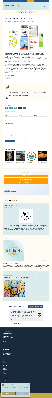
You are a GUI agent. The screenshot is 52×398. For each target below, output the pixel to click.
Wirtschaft (33, 12)
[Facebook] (6, 108)
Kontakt (4, 341)
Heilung (4, 364)
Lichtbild (4, 373)
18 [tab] (38, 325)
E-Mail (20, 115)
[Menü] (46, 6)
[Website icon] (7, 98)
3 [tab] (13, 325)
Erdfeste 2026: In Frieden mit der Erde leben (30, 164)
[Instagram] (7, 200)
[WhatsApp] (15, 108)
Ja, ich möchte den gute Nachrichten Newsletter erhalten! (16, 137)
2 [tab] (11, 325)
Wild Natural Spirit (8, 207)
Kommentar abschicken (10, 141)
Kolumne (4, 368)
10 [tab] (25, 325)
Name (6, 115)
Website (35, 115)
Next (43, 316)
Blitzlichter (5, 372)
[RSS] (14, 200)
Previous (8, 316)
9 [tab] (23, 325)
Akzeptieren (8, 393)
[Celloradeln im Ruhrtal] (20, 156)
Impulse (4, 366)
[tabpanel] (26, 316)
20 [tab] (41, 325)
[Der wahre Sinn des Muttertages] (9, 156)
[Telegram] (11, 108)
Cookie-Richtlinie (9, 395)
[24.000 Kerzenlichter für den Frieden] (42, 156)
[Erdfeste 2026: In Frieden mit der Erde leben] (31, 156)
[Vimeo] (12, 200)
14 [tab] (31, 325)
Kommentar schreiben (9, 123)
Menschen (5, 362)
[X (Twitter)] (10, 200)
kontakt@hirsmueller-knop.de (15, 280)
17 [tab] (36, 325)
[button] (28, 384)
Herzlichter (5, 365)
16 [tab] (35, 325)
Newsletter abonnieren (7, 345)
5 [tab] (16, 325)
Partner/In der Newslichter (12, 205)
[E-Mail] (20, 108)
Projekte (18, 12)
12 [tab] (28, 325)
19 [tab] (40, 325)
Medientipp (29, 21)
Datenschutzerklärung (16, 395)
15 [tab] (33, 325)
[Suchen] (44, 6)
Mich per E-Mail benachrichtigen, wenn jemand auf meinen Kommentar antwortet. (20, 120)
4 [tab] (15, 325)
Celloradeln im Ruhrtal (20, 162)
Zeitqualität (5, 371)
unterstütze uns (30, 1)
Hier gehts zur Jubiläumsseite (11, 75)
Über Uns (4, 380)
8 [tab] (21, 325)
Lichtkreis (6, 238)
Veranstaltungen (9, 273)
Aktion (24, 12)
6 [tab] (18, 325)
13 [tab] (30, 325)
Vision (28, 12)
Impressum (22, 395)
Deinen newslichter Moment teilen (35, 306)
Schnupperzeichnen (8, 275)
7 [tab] (20, 325)
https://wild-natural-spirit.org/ (10, 232)
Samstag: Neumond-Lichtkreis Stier (12, 263)
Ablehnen (22, 393)
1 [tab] (10, 325)
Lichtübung (5, 369)
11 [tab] (26, 325)
